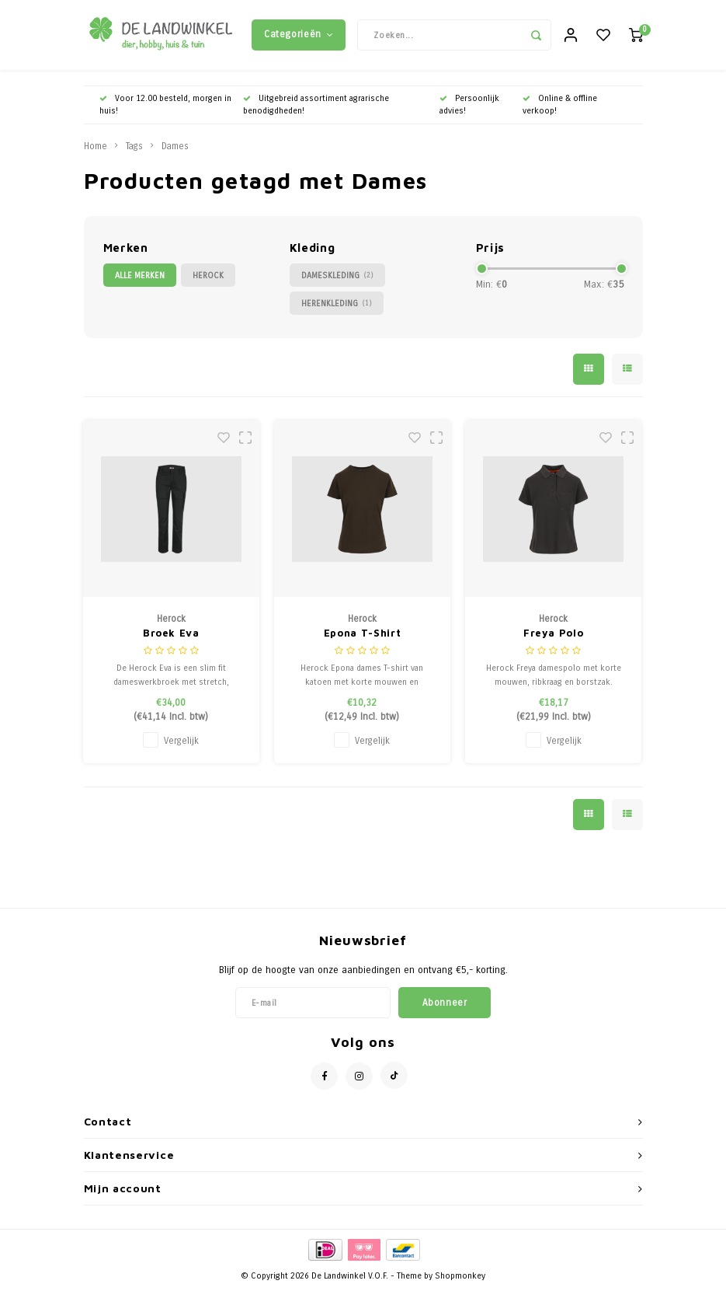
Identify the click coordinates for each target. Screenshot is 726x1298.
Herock (208, 283)
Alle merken (140, 283)
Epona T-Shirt (362, 640)
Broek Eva (171, 640)
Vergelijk (181, 748)
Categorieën (298, 38)
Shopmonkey (460, 1284)
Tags (134, 153)
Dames (175, 153)
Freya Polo (553, 640)
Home (95, 153)
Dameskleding (337, 283)
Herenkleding (336, 311)
